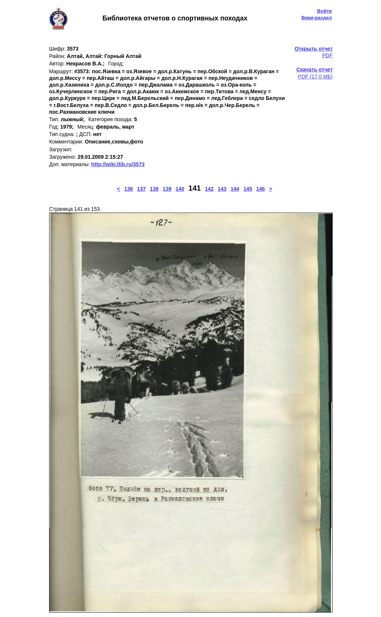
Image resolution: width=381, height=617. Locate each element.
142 (209, 189)
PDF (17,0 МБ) (315, 73)
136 (128, 189)
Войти (324, 11)
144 (235, 189)
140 (180, 189)
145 (247, 189)
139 (167, 189)
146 (260, 189)
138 (154, 189)
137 (141, 189)
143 (222, 189)
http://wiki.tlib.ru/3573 (117, 164)
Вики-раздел (316, 17)
